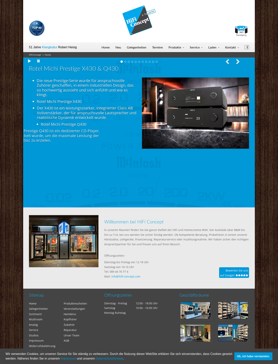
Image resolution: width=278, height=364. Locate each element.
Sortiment (35, 314)
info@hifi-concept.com (125, 276)
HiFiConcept (35, 54)
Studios (34, 335)
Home (106, 47)
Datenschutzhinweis (109, 358)
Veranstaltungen (74, 309)
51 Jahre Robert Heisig (53, 47)
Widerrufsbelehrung (42, 346)
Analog (33, 325)
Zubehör (69, 325)
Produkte (175, 47)
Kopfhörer (70, 319)
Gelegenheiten (136, 47)
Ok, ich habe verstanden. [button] (253, 356)
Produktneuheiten (75, 303)
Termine (157, 47)
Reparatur (70, 330)
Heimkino (70, 314)
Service (195, 47)
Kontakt (230, 47)
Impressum (68, 358)
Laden (212, 47)
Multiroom (35, 319)
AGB (66, 340)
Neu (118, 47)
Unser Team (71, 335)
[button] (125, 359)
